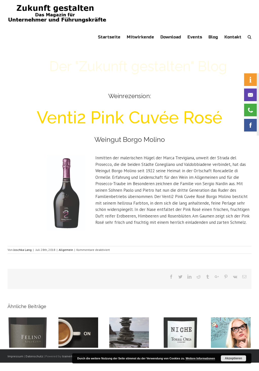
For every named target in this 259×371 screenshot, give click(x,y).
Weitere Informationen (200, 358)
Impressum (15, 356)
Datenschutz (34, 356)
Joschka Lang (22, 250)
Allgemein (66, 250)
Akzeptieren (233, 358)
